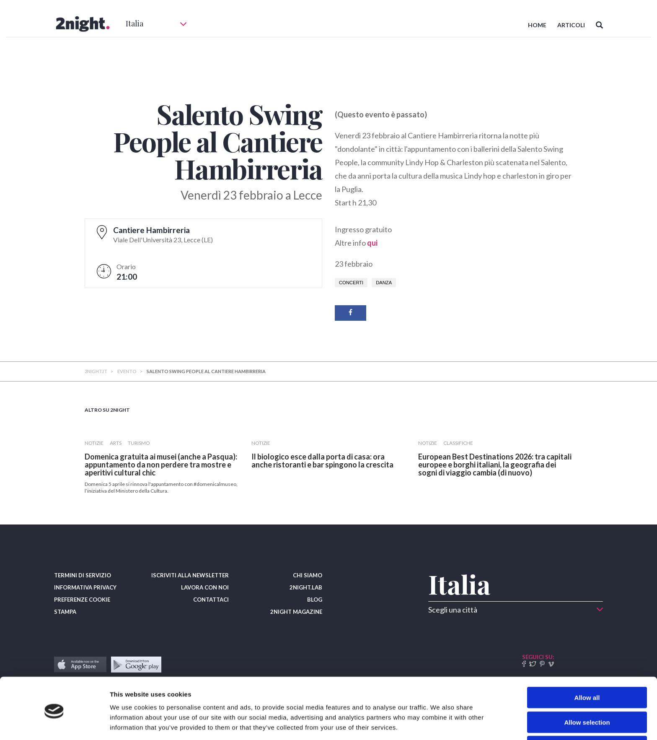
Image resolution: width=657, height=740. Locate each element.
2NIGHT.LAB (306, 587)
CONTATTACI (211, 599)
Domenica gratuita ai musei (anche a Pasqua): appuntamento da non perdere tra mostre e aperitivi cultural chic (161, 464)
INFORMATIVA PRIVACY (85, 587)
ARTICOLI (571, 25)
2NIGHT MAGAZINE (296, 611)
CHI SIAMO (307, 575)
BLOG (314, 599)
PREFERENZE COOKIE (82, 599)
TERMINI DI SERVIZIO (82, 575)
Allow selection (587, 691)
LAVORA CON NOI (205, 587)
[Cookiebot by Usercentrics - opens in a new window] (54, 723)
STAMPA (65, 611)
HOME (537, 25)
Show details (439, 723)
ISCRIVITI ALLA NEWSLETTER (190, 575)
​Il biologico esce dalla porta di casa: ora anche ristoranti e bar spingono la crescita (322, 460)
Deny (587, 715)
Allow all (587, 666)
